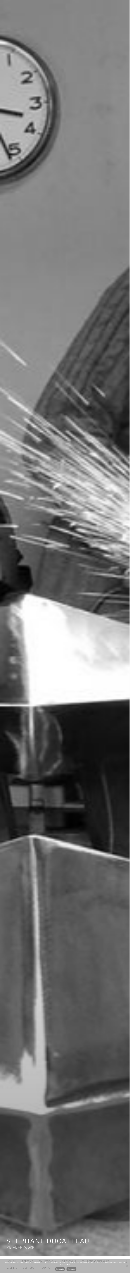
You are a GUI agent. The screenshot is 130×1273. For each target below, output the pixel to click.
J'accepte (60, 1269)
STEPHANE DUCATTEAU (48, 1241)
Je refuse (71, 1269)
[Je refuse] (126, 1266)
